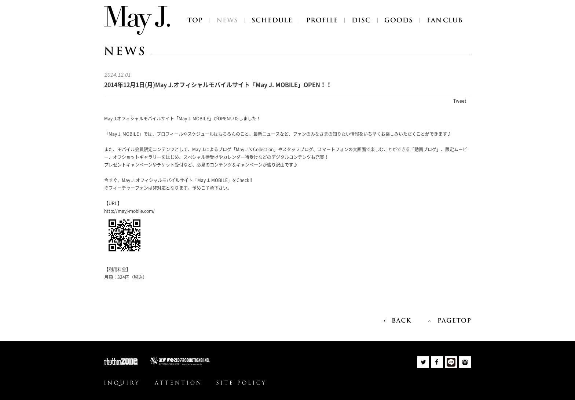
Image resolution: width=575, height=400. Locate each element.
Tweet (459, 101)
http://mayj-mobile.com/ (129, 211)
